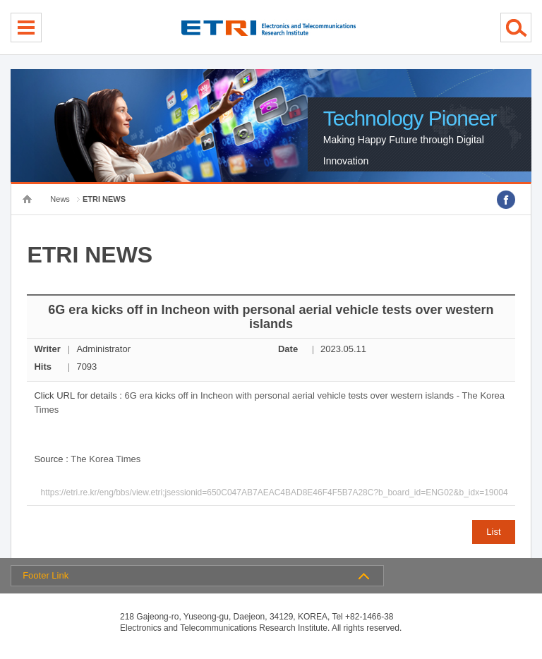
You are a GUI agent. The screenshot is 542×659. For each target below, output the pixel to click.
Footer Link (45, 575)
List (493, 531)
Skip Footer (0, 0)
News (60, 199)
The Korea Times (105, 459)
